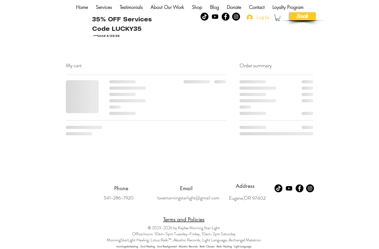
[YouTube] (215, 17)
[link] (277, 18)
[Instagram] (236, 17)
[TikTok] (278, 188)
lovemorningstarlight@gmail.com (188, 197)
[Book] (302, 16)
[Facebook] (226, 17)
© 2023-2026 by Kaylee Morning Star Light (184, 228)
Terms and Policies (184, 219)
